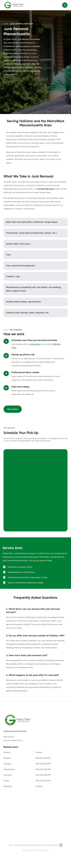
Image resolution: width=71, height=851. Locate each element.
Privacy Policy (20, 845)
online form (35, 344)
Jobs (10, 845)
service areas (39, 560)
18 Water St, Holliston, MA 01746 (15, 731)
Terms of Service (34, 845)
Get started (12, 409)
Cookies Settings (50, 845)
